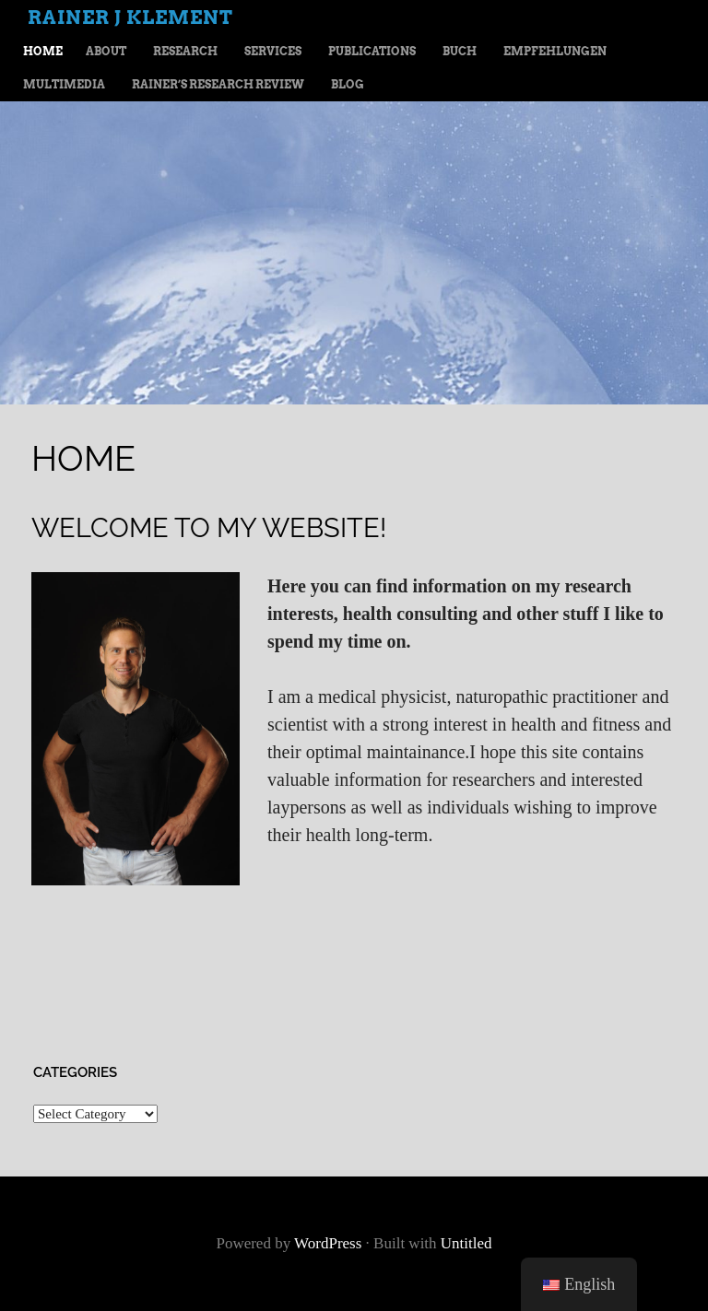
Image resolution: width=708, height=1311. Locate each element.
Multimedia (64, 84)
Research (185, 51)
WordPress (327, 1243)
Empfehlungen (555, 51)
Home (43, 51)
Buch (459, 51)
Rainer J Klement (130, 17)
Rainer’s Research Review (218, 84)
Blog (347, 84)
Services (272, 51)
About (106, 51)
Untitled (466, 1243)
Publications (372, 51)
